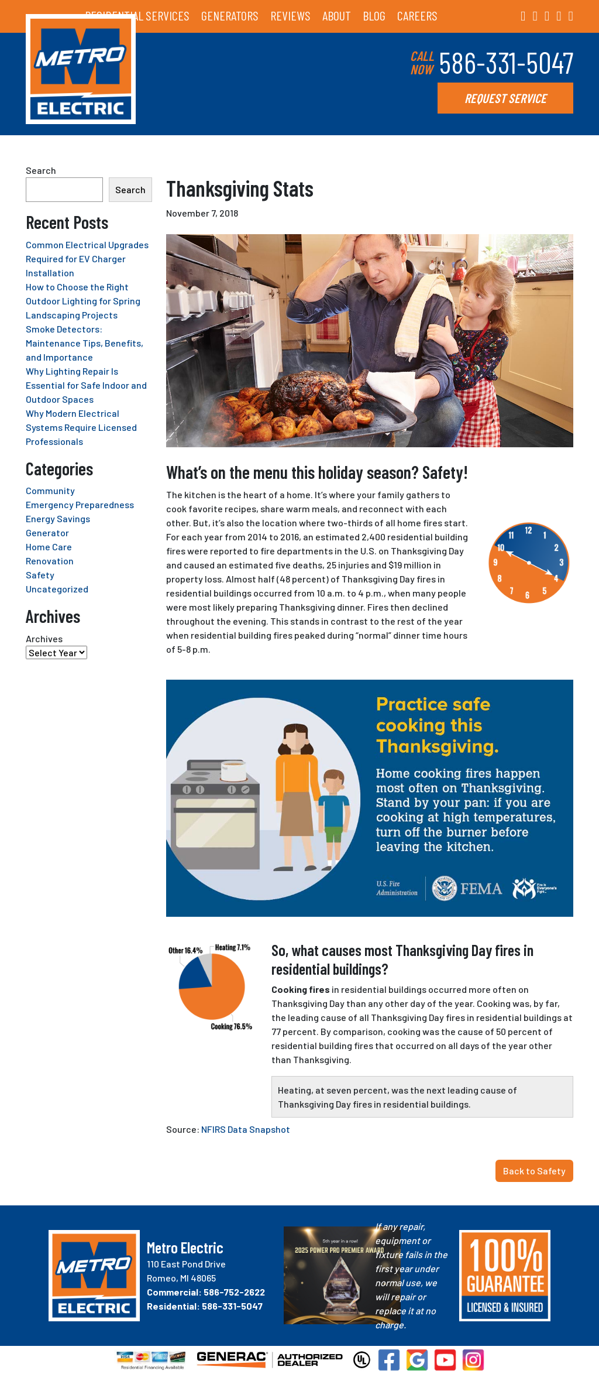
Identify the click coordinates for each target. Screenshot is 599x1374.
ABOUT (336, 15)
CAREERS (417, 15)
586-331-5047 (506, 62)
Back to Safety (534, 1170)
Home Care (49, 546)
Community (50, 490)
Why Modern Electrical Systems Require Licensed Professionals (81, 427)
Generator (47, 532)
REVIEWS (290, 15)
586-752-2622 (234, 1291)
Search (41, 170)
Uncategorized (57, 588)
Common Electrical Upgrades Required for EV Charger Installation (87, 258)
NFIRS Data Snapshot (245, 1129)
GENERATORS (230, 15)
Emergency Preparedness (80, 504)
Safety (40, 574)
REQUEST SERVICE (505, 97)
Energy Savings (58, 518)
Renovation (50, 560)
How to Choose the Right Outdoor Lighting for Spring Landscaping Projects (83, 300)
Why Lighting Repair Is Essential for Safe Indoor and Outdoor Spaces (86, 385)
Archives (44, 638)
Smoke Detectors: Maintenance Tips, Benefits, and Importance (84, 342)
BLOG (374, 15)
